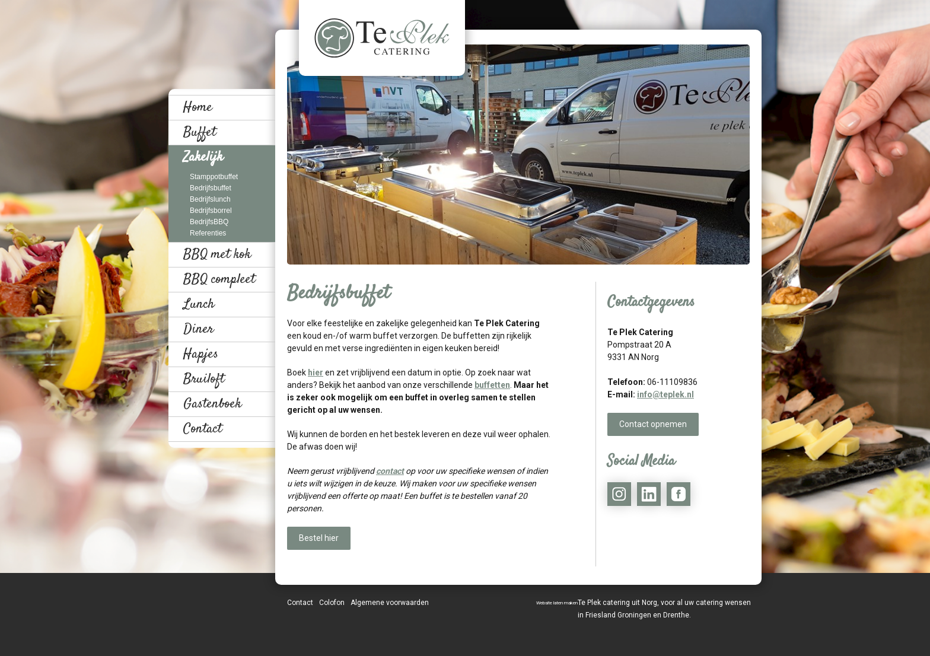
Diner (198, 329)
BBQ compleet (219, 279)
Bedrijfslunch (210, 199)
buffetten (492, 385)
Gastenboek (212, 403)
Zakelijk (203, 157)
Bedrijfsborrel (211, 210)
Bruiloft (203, 379)
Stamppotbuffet (214, 177)
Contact (202, 428)
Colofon (332, 602)
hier (315, 372)
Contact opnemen (653, 424)
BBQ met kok (217, 254)
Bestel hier (319, 538)
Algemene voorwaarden (390, 602)
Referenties (208, 233)
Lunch (199, 304)
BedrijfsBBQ (209, 222)
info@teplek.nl (665, 394)
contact (390, 471)
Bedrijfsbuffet (210, 188)
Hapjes (200, 354)
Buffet (199, 132)
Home (197, 107)
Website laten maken (557, 603)
